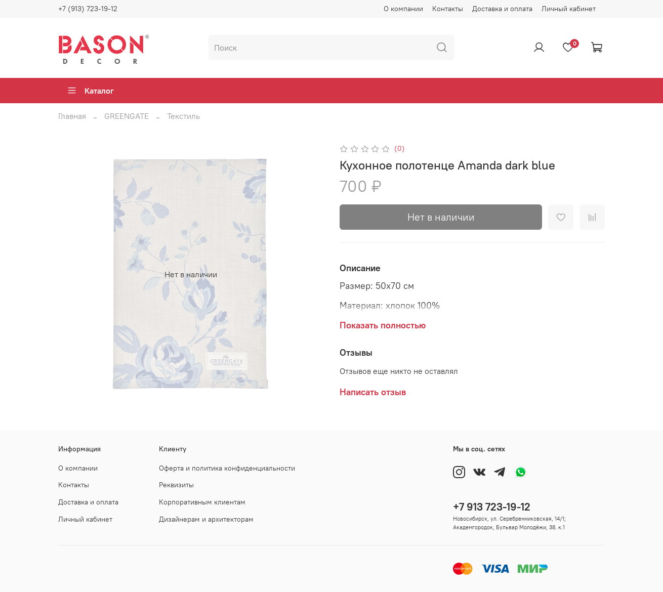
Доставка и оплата (502, 8)
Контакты (447, 8)
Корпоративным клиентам (202, 501)
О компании (403, 8)
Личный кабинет (569, 8)
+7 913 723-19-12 (491, 507)
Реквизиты (176, 484)
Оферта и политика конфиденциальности (227, 468)
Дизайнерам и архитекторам (206, 519)
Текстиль (183, 116)
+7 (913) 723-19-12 (87, 8)
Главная (72, 116)
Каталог (90, 91)
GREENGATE (126, 116)
